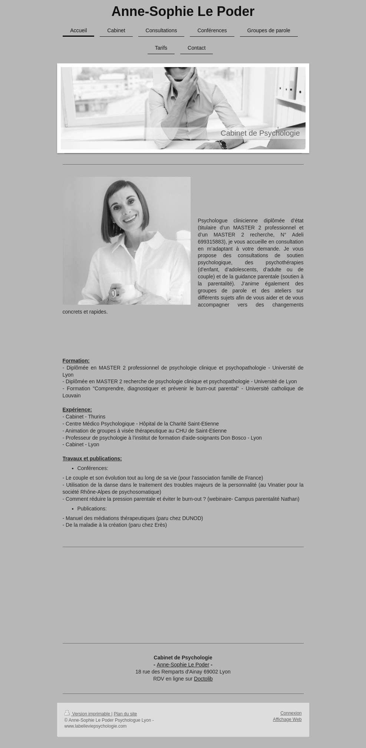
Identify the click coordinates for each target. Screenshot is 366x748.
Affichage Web (287, 719)
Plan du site (125, 713)
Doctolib (203, 679)
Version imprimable (88, 713)
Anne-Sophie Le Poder (182, 11)
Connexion (290, 713)
